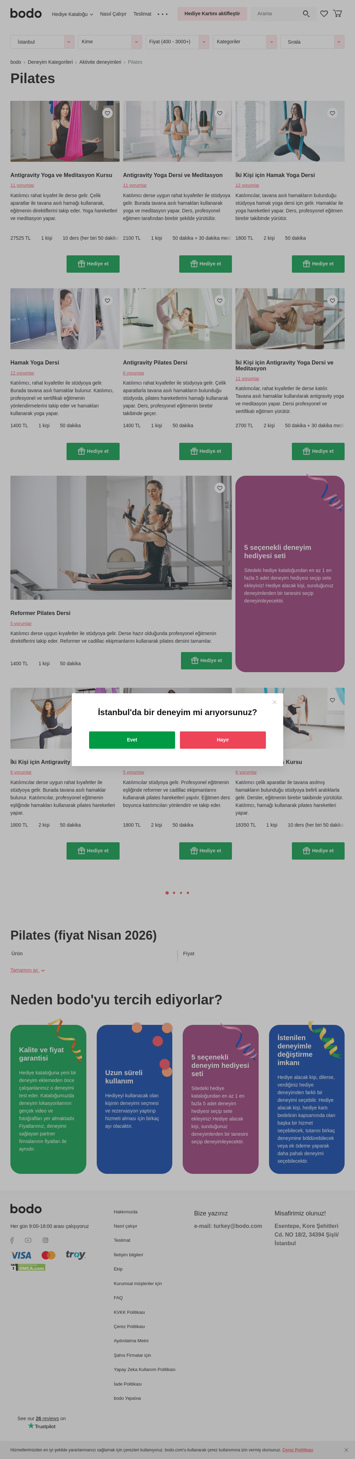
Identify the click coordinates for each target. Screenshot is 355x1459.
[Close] (274, 702)
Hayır (223, 739)
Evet (132, 739)
